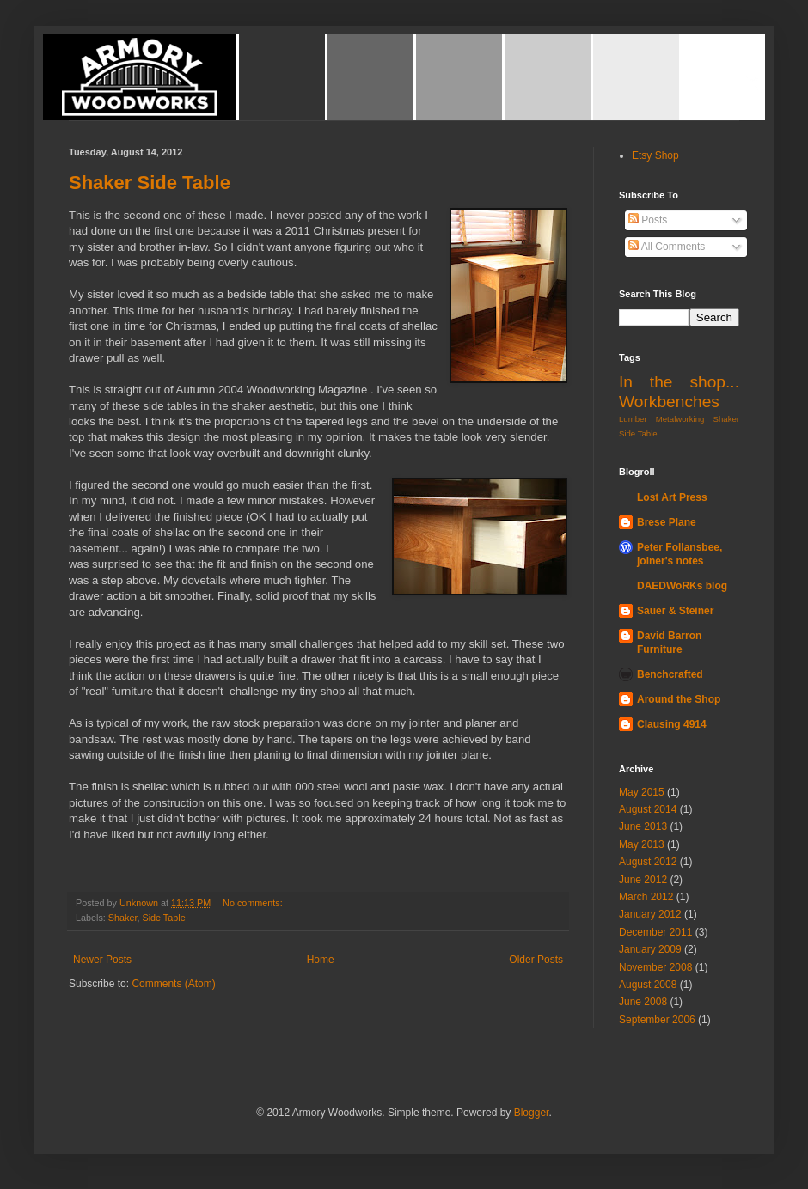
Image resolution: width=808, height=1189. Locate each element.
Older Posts (536, 960)
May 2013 (641, 844)
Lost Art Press (672, 497)
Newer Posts (102, 960)
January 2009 (650, 949)
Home (320, 960)
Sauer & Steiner (675, 611)
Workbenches (669, 402)
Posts (647, 220)
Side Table (163, 917)
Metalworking (680, 419)
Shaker (123, 917)
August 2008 (647, 985)
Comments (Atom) (173, 984)
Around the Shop (678, 699)
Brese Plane (666, 522)
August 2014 (647, 809)
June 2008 (643, 1002)
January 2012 (650, 914)
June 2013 (643, 826)
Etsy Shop (655, 155)
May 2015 (641, 792)
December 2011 (655, 932)
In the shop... (679, 382)
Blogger (531, 1113)
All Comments (666, 247)
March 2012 (646, 897)
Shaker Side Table (149, 182)
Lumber (633, 419)
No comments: (254, 903)
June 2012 (643, 880)
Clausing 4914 (672, 724)
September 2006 (657, 1020)
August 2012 (647, 862)
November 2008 (655, 967)
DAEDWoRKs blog (682, 586)
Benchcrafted (670, 674)
